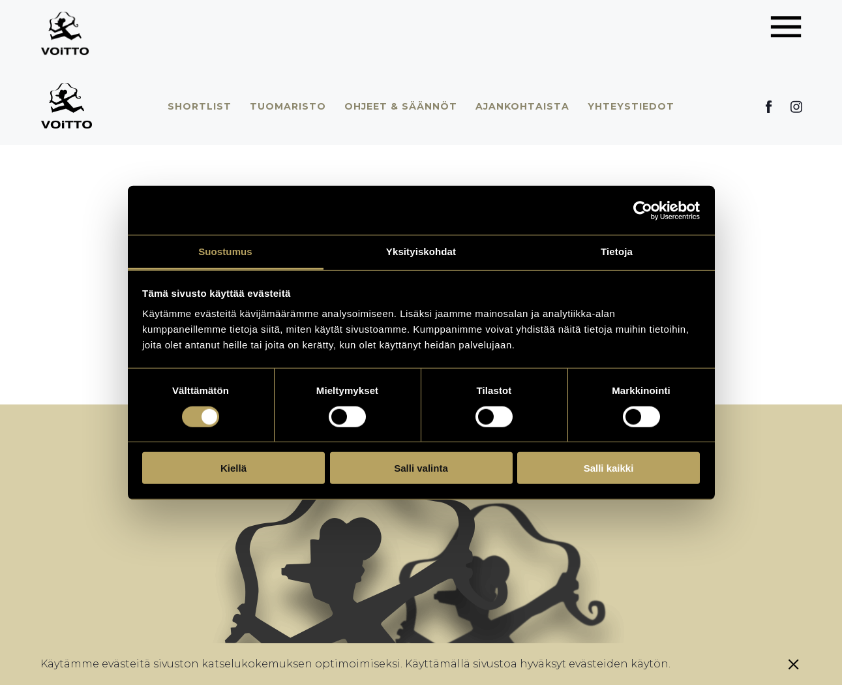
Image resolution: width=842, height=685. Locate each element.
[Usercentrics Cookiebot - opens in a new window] (643, 210)
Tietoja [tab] (617, 251)
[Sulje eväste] (793, 664)
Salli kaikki (609, 468)
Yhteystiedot (631, 106)
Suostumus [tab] (225, 251)
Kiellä (233, 468)
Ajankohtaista (522, 106)
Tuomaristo (288, 106)
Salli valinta (421, 468)
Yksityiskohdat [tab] (421, 251)
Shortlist (200, 106)
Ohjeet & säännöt (400, 106)
